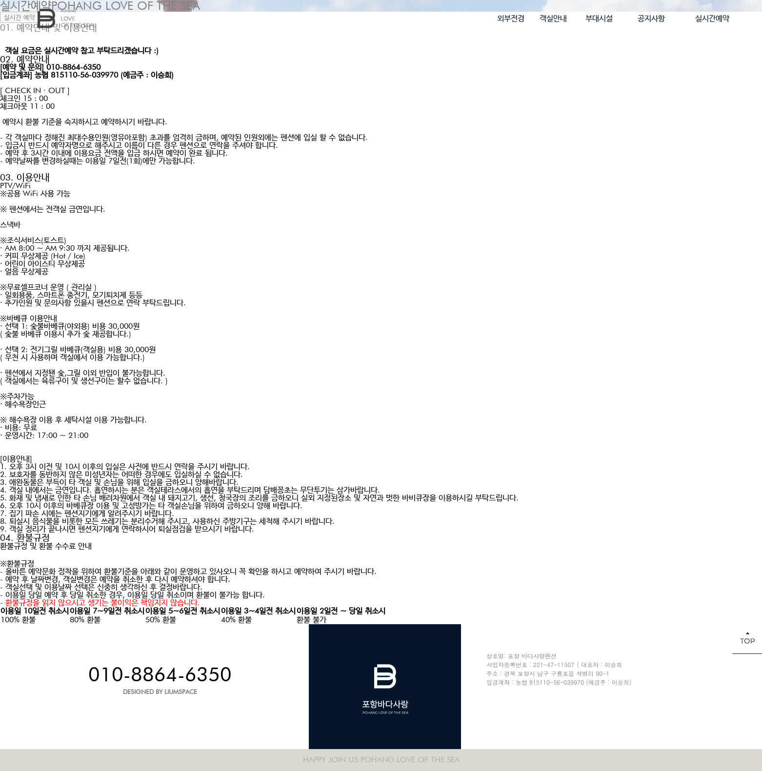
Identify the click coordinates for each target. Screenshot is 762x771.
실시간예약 (712, 18)
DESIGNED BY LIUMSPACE (160, 692)
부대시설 (599, 18)
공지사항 (651, 18)
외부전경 (510, 18)
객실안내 (553, 18)
